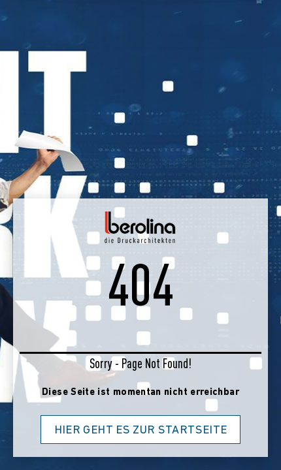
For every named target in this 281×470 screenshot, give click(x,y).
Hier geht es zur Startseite (140, 430)
